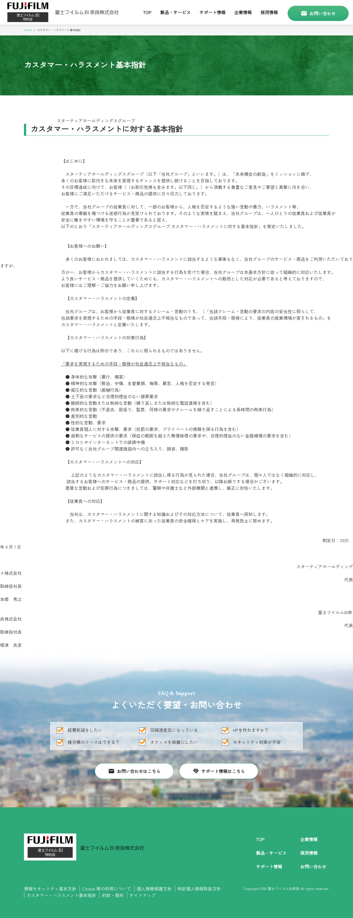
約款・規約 (113, 895)
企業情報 (243, 12)
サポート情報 (212, 12)
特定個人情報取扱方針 (199, 888)
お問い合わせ (318, 13)
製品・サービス (175, 12)
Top (147, 12)
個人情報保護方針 (154, 888)
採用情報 (269, 12)
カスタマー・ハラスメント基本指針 (61, 895)
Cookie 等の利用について (106, 888)
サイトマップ (142, 895)
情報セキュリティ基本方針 (50, 888)
